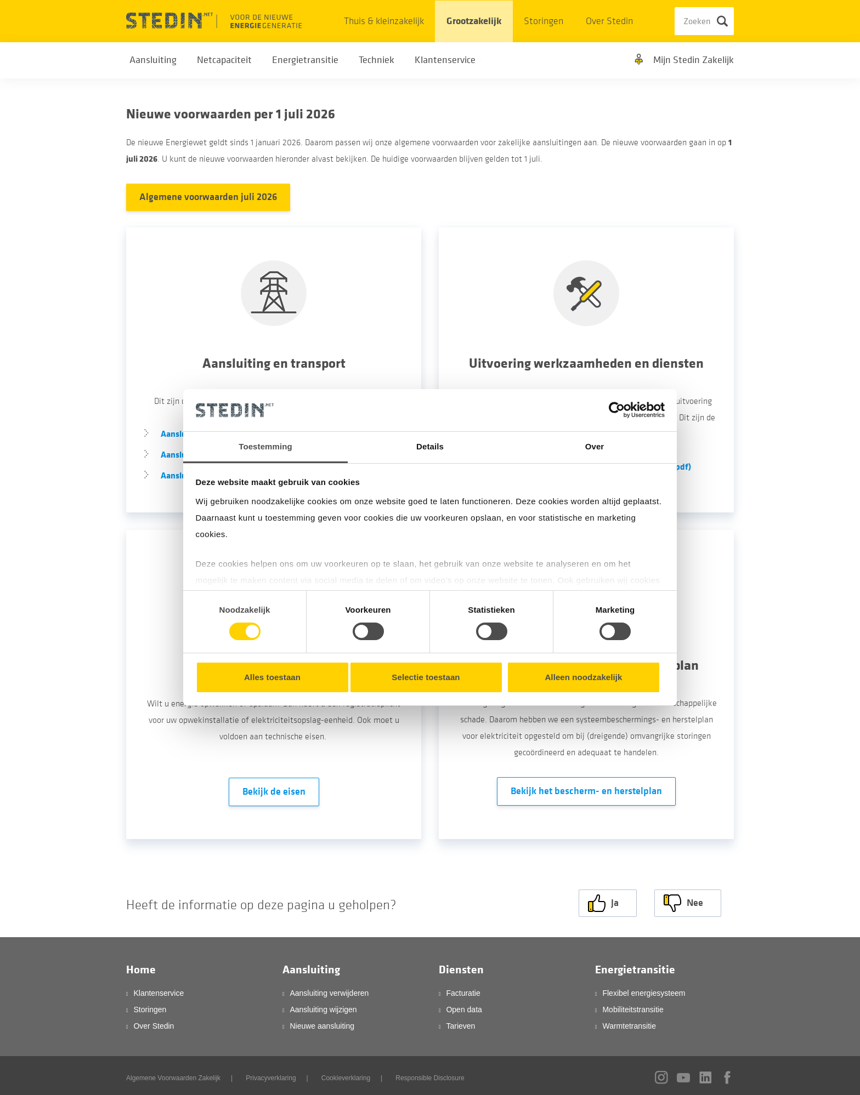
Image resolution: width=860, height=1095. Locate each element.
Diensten (461, 966)
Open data (464, 1005)
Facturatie (463, 989)
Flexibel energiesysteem (643, 989)
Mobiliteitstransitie (632, 1005)
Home (141, 966)
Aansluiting (311, 966)
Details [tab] (430, 446)
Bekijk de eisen (273, 791)
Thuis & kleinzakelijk (384, 21)
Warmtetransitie (629, 1022)
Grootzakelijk (473, 21)
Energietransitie (635, 966)
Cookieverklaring (345, 1074)
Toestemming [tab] (265, 446)
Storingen (543, 21)
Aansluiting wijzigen (323, 1005)
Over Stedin (609, 21)
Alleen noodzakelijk (583, 677)
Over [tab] (594, 446)
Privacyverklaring (271, 1074)
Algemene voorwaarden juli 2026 (208, 197)
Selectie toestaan (426, 677)
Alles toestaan (272, 677)
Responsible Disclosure (429, 1074)
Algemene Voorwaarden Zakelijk (173, 1074)
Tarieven (460, 1022)
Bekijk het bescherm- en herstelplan (586, 791)
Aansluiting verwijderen (329, 989)
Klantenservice (158, 989)
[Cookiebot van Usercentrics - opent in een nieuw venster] (617, 410)
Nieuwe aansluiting (322, 1022)
